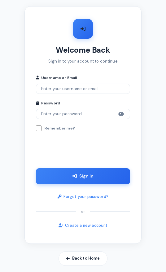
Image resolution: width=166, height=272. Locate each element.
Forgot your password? (83, 196)
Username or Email (56, 77)
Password (48, 103)
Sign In (83, 176)
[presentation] (83, 151)
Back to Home (83, 258)
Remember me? (60, 128)
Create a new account (83, 225)
